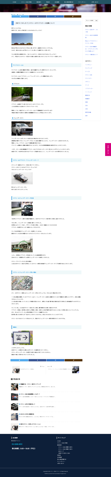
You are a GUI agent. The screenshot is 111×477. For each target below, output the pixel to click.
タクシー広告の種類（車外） (65, 447)
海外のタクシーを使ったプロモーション (30, 424)
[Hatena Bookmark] (55, 16)
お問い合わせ (60, 463)
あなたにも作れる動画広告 (27, 414)
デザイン (87, 81)
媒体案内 (59, 445)
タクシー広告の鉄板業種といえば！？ (30, 394)
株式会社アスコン (15, 440)
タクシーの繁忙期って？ (91, 54)
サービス (87, 71)
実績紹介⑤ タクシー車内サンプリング (30, 384)
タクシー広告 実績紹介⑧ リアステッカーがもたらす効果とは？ (91, 49)
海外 (86, 115)
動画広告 (87, 95)
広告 (86, 105)
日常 (86, 109)
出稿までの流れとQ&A (64, 453)
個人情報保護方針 (61, 459)
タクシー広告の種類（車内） (65, 449)
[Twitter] (20, 16)
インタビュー (88, 64)
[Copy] (72, 16)
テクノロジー (88, 78)
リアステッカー (89, 88)
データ (87, 85)
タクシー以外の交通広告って (27, 404)
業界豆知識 (88, 112)
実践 (86, 102)
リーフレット (88, 92)
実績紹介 (87, 98)
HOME (14, 14)
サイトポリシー (61, 461)
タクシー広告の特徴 (62, 443)
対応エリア (61, 451)
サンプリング (88, 68)
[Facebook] (37, 16)
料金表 (59, 455)
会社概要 (59, 457)
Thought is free (63, 473)
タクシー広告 (21, 14)
